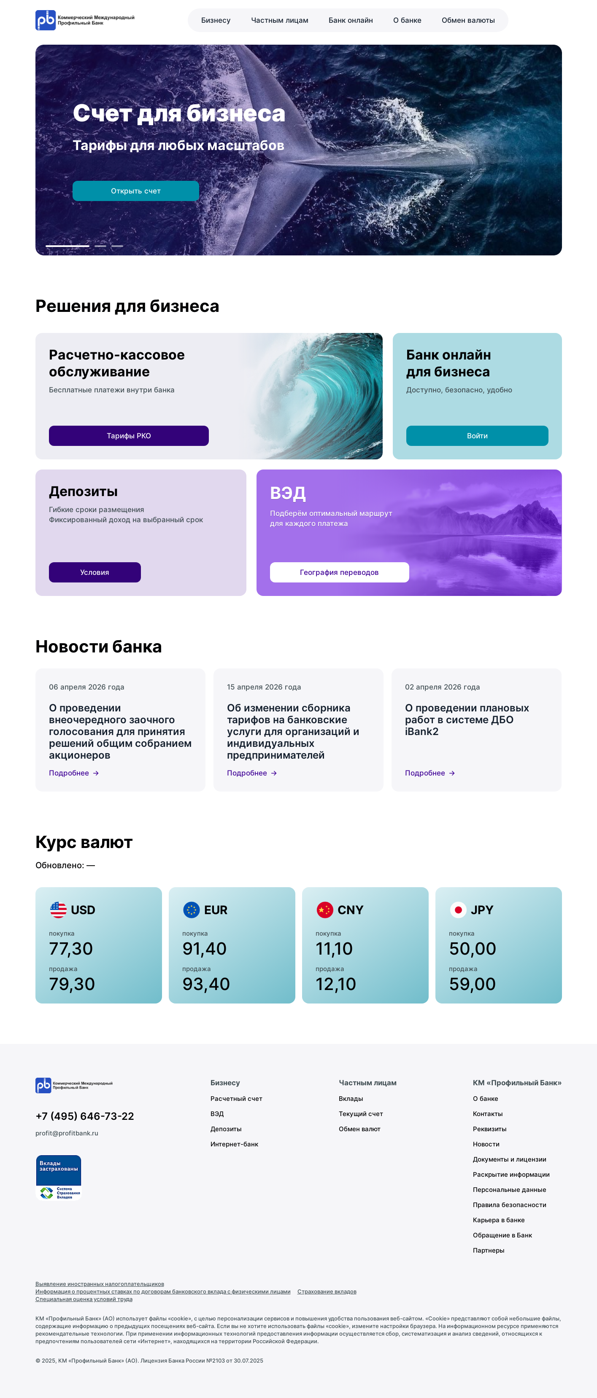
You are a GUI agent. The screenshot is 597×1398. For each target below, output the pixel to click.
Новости (486, 1144)
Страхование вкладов (327, 1291)
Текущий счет (361, 1114)
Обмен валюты (468, 20)
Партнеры (489, 1250)
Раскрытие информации (511, 1174)
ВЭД (217, 1114)
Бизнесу (216, 20)
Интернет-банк (234, 1144)
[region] (298, 150)
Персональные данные (509, 1190)
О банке (407, 20)
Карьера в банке (499, 1220)
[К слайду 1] (67, 246)
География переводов (339, 572)
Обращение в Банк (502, 1235)
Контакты (488, 1114)
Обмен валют (360, 1129)
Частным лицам (279, 20)
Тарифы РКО (129, 436)
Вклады (351, 1099)
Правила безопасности (509, 1205)
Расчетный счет (236, 1099)
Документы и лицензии (509, 1159)
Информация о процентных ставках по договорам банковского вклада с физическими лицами (163, 1291)
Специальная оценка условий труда (83, 1299)
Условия (94, 572)
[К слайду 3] (117, 246)
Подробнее (69, 773)
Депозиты (226, 1129)
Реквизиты (490, 1129)
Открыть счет (136, 191)
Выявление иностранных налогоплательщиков (99, 1283)
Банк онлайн (351, 20)
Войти (477, 436)
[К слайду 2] (100, 246)
